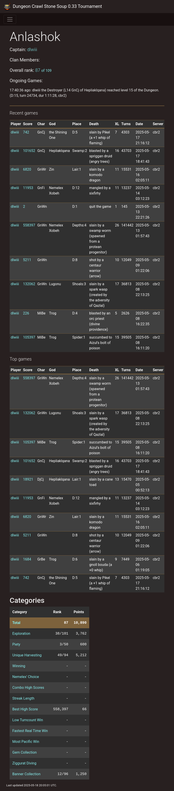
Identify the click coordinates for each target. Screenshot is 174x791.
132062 (29, 284)
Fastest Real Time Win (30, 731)
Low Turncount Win (27, 720)
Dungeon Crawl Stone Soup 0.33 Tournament (53, 6)
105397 (29, 337)
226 (26, 313)
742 (26, 132)
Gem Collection (24, 752)
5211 (27, 260)
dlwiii (32, 49)
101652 (29, 151)
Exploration (21, 633)
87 (43, 70)
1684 (27, 559)
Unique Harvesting (26, 655)
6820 (27, 169)
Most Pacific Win (25, 741)
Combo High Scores (28, 687)
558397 (29, 225)
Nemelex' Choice (25, 677)
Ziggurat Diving (24, 763)
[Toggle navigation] (10, 19)
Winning (18, 666)
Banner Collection (26, 774)
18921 (28, 479)
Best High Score (25, 709)
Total (16, 623)
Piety (16, 644)
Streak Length (23, 698)
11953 (28, 188)
